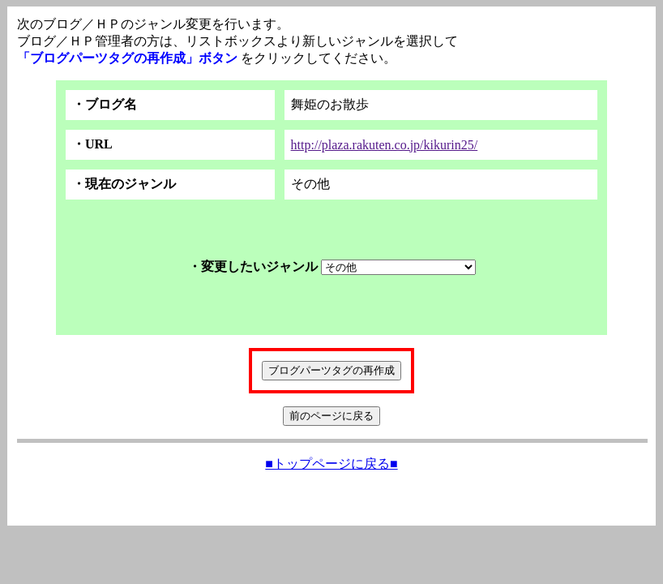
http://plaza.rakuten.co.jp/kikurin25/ (384, 145)
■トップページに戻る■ (331, 463)
